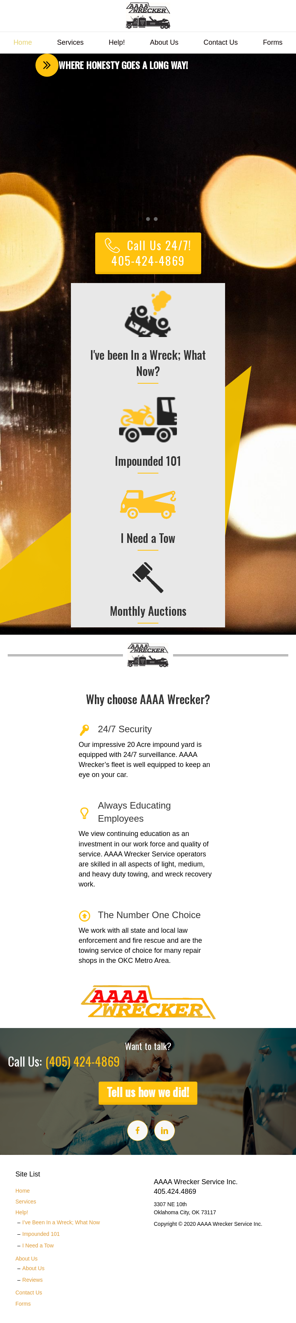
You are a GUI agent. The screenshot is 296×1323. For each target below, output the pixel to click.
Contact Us (221, 42)
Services (70, 42)
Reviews (32, 1280)
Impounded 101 (41, 1234)
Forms (273, 42)
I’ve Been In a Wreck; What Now (61, 1222)
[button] (40, 144)
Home (22, 42)
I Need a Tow (38, 1245)
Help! (117, 42)
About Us (164, 42)
